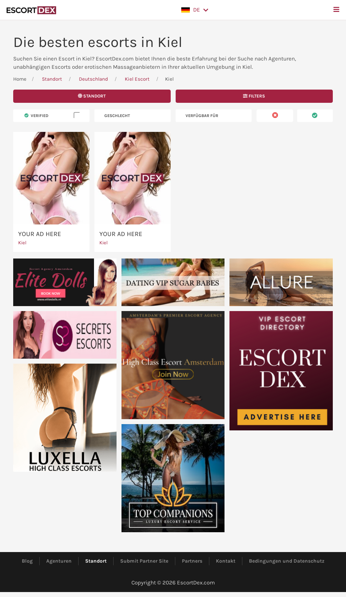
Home (19, 79)
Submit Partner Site (144, 561)
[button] (194, 10)
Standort (52, 79)
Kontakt (225, 561)
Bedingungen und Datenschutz (287, 561)
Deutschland (93, 79)
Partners (192, 561)
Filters (254, 96)
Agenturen (59, 561)
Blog (27, 561)
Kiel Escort (137, 79)
